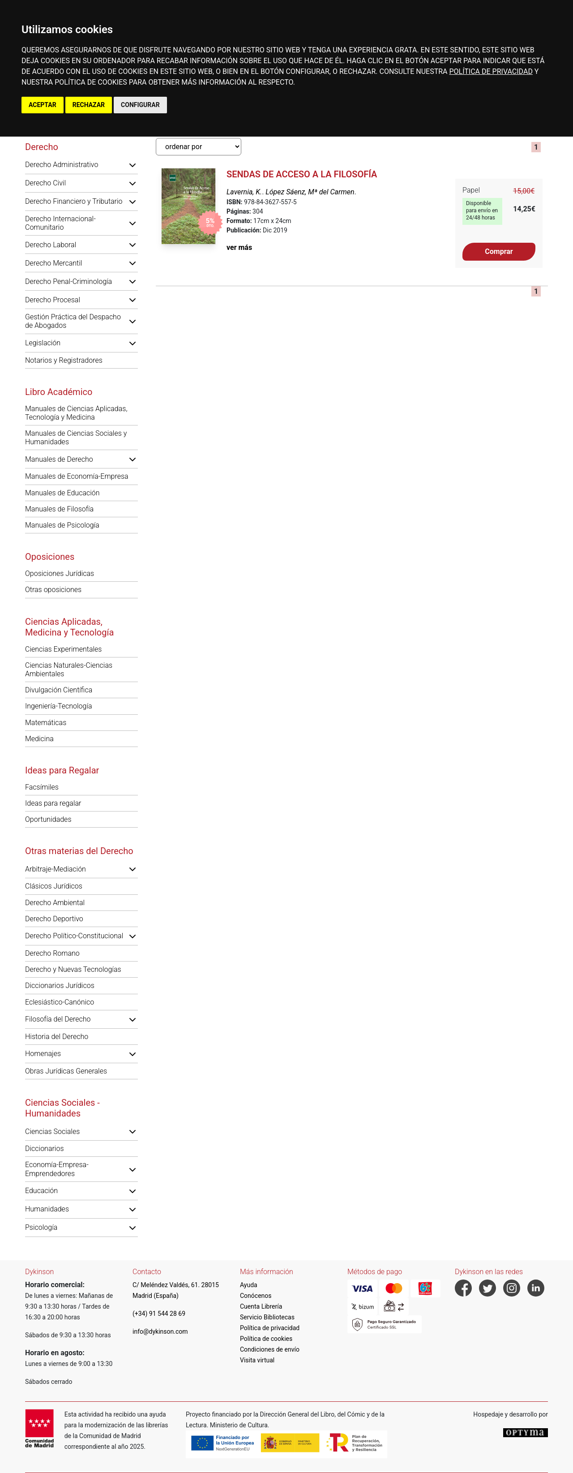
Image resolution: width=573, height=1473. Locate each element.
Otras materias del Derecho (79, 851)
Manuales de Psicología (62, 525)
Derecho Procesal (52, 300)
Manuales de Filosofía (59, 509)
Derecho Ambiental (55, 902)
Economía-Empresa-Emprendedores (57, 1168)
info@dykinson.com (160, 1331)
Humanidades (47, 1209)
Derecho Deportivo (54, 919)
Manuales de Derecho (59, 459)
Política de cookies (266, 1338)
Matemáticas (45, 722)
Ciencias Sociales (52, 1131)
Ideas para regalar (53, 803)
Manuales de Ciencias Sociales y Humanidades (76, 437)
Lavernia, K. (244, 192)
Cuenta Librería (261, 1306)
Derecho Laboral (50, 244)
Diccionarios (44, 1148)
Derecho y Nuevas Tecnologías (73, 969)
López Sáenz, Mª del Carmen (309, 192)
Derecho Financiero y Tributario (74, 201)
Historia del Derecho (56, 1036)
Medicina (39, 738)
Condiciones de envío (269, 1349)
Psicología (41, 1227)
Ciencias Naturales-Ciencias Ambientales (68, 669)
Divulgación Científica (58, 690)
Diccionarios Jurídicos (59, 985)
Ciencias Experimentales (63, 649)
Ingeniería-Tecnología (58, 706)
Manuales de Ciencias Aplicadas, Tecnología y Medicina (76, 412)
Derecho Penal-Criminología (68, 281)
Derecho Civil (45, 183)
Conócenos (256, 1295)
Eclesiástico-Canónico (59, 1002)
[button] (132, 164)
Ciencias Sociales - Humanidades (62, 1108)
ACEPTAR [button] (42, 104)
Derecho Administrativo (61, 164)
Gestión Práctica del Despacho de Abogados (73, 321)
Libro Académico (58, 392)
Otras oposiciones (53, 589)
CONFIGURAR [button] (140, 104)
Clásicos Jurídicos (53, 886)
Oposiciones (49, 556)
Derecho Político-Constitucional (74, 936)
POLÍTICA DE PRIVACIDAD (490, 71)
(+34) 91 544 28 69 (159, 1313)
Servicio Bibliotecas (267, 1317)
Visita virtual (257, 1360)
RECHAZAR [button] (89, 104)
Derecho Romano (52, 953)
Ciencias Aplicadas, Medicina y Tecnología (69, 627)
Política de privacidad (269, 1327)
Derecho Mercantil (53, 263)
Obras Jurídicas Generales (66, 1071)
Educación (41, 1190)
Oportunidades (48, 819)
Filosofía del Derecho (57, 1019)
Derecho (41, 147)
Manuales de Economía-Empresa (76, 476)
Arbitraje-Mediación (55, 869)
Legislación (42, 343)
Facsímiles (42, 787)
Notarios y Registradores (64, 360)
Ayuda (248, 1284)
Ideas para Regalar (62, 770)
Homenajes (43, 1053)
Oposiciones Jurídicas (59, 573)
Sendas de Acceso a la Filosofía (302, 174)
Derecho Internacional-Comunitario (60, 223)
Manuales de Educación (62, 493)
